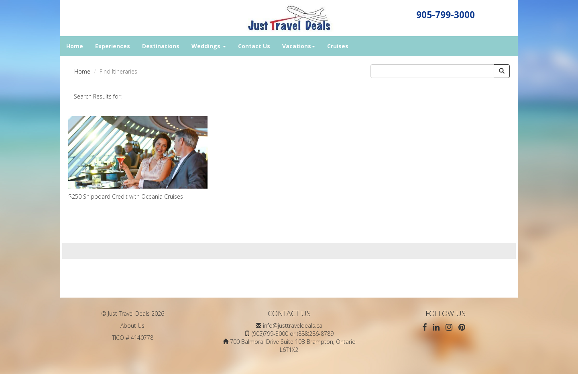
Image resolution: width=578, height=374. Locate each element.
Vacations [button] (298, 46)
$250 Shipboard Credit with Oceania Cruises (138, 158)
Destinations (160, 46)
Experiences (112, 46)
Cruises (337, 46)
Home (74, 46)
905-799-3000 (445, 14)
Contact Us (254, 46)
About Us (132, 325)
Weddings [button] (208, 46)
